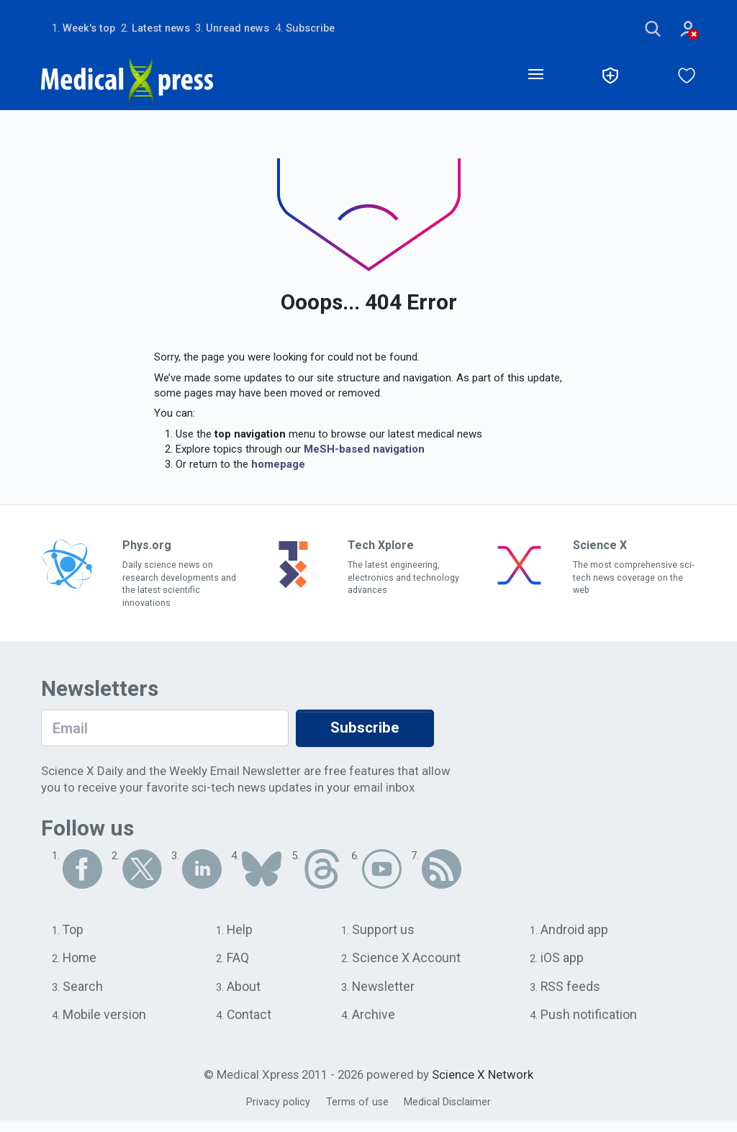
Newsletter (384, 996)
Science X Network (482, 1086)
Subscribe (327, 28)
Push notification (591, 1025)
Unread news (250, 28)
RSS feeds (571, 996)
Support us (384, 937)
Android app (576, 937)
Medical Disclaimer (449, 1113)
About (245, 996)
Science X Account (408, 966)
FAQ (239, 966)
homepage (278, 467)
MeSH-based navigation (364, 451)
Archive (373, 1025)
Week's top (91, 28)
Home (81, 966)
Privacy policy (276, 1113)
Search (83, 996)
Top (74, 937)
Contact (250, 1025)
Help (241, 937)
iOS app (564, 966)
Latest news (168, 28)
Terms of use (357, 1113)
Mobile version (106, 1025)
